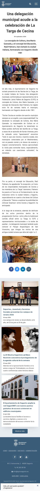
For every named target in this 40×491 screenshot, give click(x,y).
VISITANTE (21, 450)
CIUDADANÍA (12, 450)
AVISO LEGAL (24, 476)
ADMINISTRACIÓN (31, 450)
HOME (5, 450)
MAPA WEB (15, 476)
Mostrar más (20, 431)
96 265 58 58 (20, 467)
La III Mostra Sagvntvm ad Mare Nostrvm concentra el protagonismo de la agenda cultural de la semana (20, 357)
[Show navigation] (36, 4)
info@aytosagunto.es (20, 471)
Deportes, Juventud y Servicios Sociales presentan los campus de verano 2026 (18, 312)
